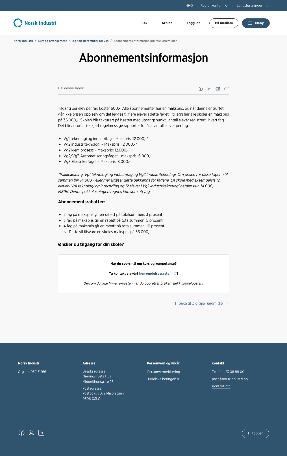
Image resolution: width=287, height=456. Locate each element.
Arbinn (167, 23)
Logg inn (193, 23)
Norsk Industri (23, 41)
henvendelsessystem (155, 273)
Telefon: (228, 372)
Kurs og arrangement (52, 41)
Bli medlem (224, 23)
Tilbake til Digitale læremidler (199, 303)
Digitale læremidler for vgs (90, 41)
